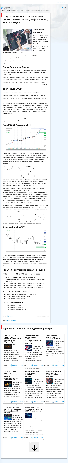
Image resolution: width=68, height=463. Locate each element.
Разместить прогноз (60, 2)
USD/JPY (9, 320)
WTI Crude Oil (14, 320)
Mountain (11, 316)
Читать (21, 365)
